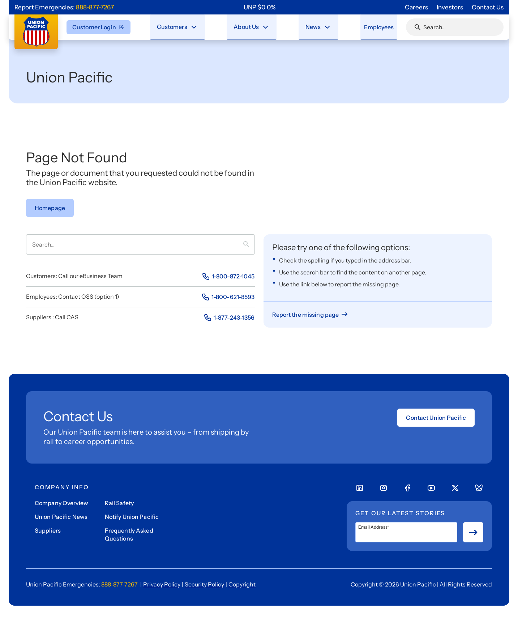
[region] (259, 7)
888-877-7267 (95, 7)
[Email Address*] (406, 532)
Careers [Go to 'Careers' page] (416, 7)
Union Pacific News (61, 516)
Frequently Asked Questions (129, 534)
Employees (375, 26)
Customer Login (98, 27)
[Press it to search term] (249, 244)
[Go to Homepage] (50, 208)
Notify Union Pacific (132, 516)
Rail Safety (119, 503)
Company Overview (61, 503)
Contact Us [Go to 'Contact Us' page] (488, 7)
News (308, 26)
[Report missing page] (310, 314)
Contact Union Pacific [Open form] (436, 417)
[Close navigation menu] (194, 26)
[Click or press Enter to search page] (417, 27)
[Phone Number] (228, 276)
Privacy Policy (161, 584)
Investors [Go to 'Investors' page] (450, 7)
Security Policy (204, 584)
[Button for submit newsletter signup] (473, 532)
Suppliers (48, 530)
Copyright (242, 584)
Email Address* (373, 527)
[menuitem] (178, 27)
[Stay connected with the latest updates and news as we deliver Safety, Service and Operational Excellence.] (322, 26)
